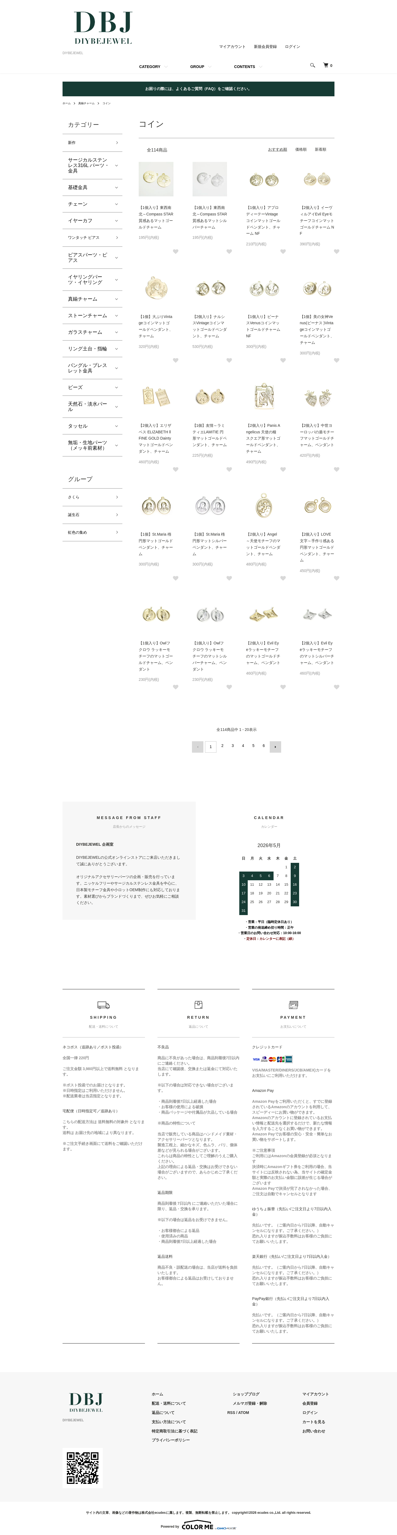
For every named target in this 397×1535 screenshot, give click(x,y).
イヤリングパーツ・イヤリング (85, 283)
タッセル (78, 429)
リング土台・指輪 (87, 352)
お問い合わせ (319, 1428)
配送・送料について (196, 1400)
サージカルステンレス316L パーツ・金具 (88, 167)
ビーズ (75, 391)
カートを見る (319, 1419)
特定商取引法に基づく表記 (202, 1428)
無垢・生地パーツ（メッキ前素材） (87, 448)
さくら (75, 502)
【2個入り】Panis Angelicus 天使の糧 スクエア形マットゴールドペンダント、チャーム (263, 438)
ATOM (265, 1410)
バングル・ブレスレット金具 (87, 371)
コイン (112, 103)
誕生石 (75, 521)
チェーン (78, 206)
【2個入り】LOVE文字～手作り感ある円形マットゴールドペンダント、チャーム (317, 547)
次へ (272, 745)
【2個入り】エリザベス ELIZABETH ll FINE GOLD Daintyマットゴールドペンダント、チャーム (156, 438)
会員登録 (315, 1400)
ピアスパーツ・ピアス (87, 261)
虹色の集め (80, 540)
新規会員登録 (265, 46)
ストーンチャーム (87, 319)
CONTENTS (244, 66)
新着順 (320, 149)
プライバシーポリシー (198, 1437)
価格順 (301, 149)
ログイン (292, 46)
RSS (253, 1410)
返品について (190, 1410)
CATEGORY (149, 66)
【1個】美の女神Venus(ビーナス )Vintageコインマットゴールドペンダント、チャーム (317, 329)
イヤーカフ (80, 222)
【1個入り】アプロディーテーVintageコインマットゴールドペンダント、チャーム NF (263, 220)
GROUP (197, 66)
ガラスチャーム (85, 335)
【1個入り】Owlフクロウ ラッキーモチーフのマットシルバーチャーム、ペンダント (210, 656)
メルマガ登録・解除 (266, 1400)
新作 (73, 143)
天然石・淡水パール (87, 410)
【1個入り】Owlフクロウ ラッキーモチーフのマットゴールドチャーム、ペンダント (156, 656)
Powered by (198, 1522)
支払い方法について (196, 1419)
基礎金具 (78, 189)
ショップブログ (262, 1391)
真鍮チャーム (90, 103)
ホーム (67, 103)
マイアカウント (232, 46)
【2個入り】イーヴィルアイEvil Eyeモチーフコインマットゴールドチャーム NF (317, 220)
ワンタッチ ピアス (88, 240)
